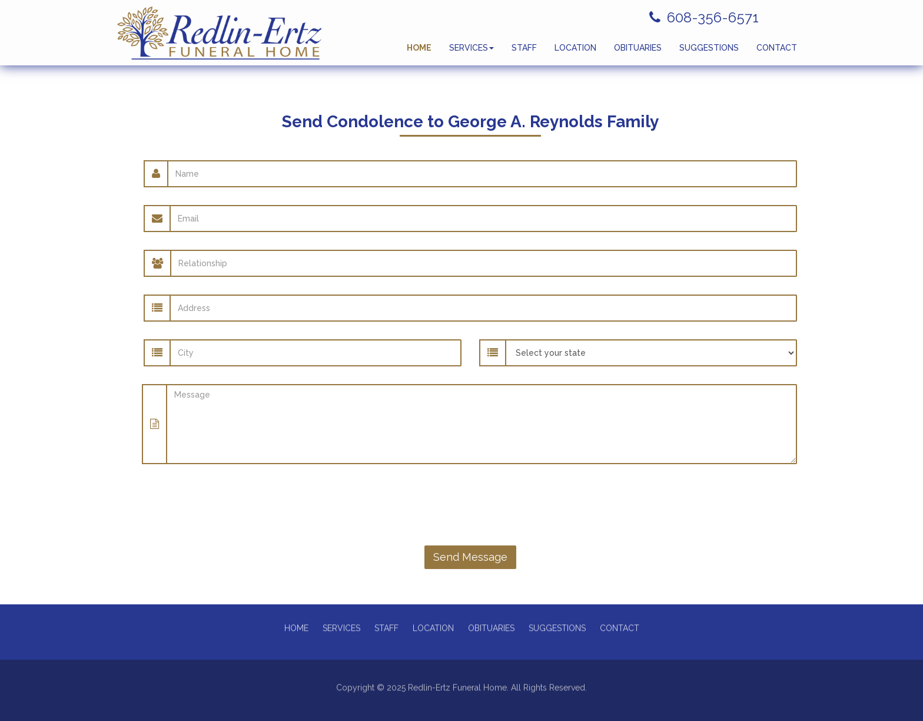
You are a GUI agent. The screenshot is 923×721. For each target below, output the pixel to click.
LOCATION (575, 53)
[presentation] (470, 505)
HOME (419, 53)
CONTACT (776, 53)
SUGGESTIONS (709, 53)
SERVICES (471, 53)
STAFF (524, 53)
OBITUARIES (638, 53)
